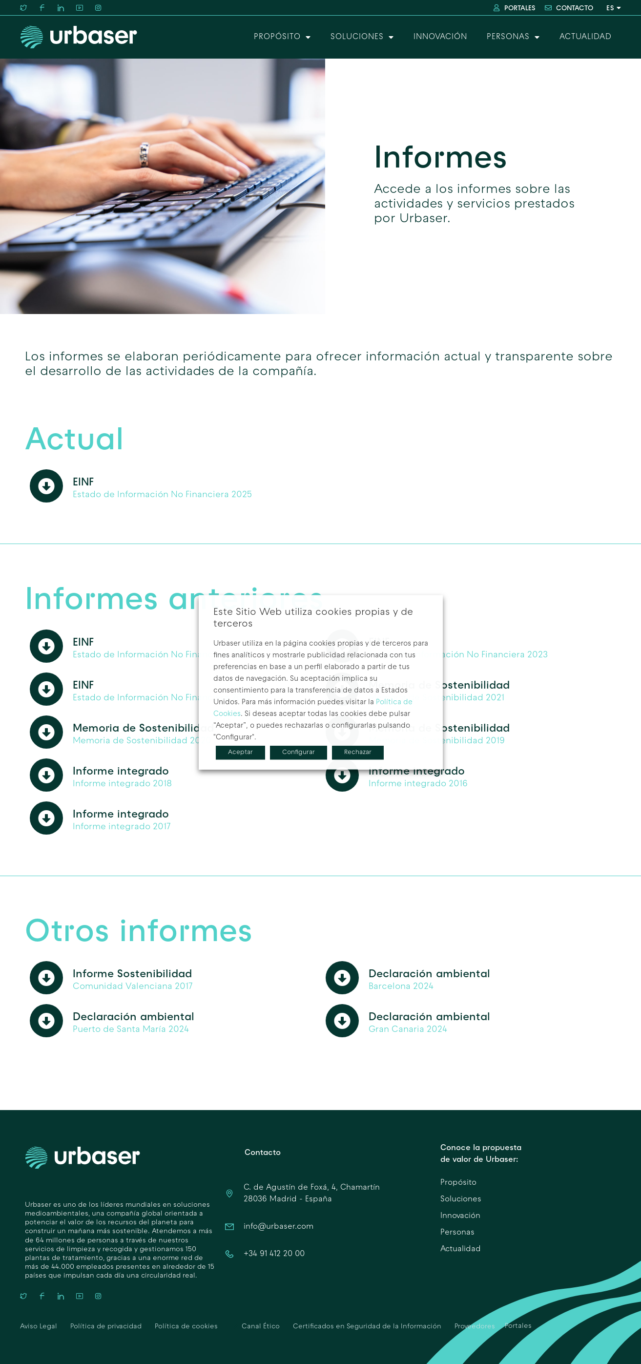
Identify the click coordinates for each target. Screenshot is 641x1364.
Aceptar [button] (240, 752)
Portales (518, 1326)
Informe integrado (121, 770)
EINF (83, 481)
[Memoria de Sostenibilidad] (46, 732)
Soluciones (362, 37)
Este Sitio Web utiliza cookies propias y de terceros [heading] (313, 618)
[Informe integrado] (46, 775)
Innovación (440, 37)
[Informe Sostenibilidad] (46, 977)
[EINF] (46, 486)
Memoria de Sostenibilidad (143, 727)
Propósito (282, 37)
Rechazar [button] (358, 752)
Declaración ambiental (429, 973)
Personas (513, 37)
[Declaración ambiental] (342, 977)
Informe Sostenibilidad (132, 973)
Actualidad (585, 37)
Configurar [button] (298, 752)
